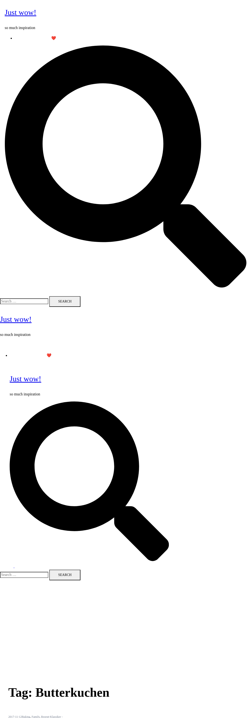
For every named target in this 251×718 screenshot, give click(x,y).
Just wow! (20, 12)
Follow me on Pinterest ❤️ (35, 38)
